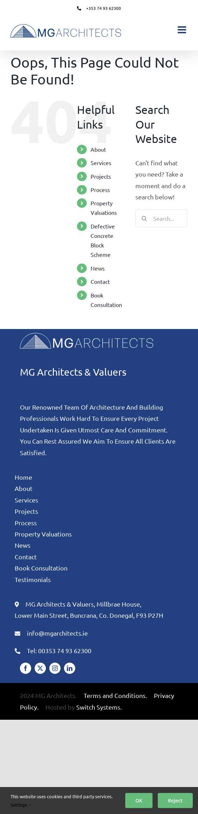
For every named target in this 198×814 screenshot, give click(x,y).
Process (100, 189)
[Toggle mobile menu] (183, 30)
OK (138, 800)
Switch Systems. (99, 707)
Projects (101, 176)
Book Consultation (41, 568)
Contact (100, 281)
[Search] (144, 218)
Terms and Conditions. (115, 695)
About (98, 149)
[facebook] (25, 668)
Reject (175, 800)
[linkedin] (69, 668)
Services (101, 162)
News (98, 268)
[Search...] (161, 218)
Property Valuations (43, 534)
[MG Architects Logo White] (86, 336)
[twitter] (40, 668)
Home (23, 477)
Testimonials (33, 579)
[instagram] (55, 668)
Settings (20, 805)
